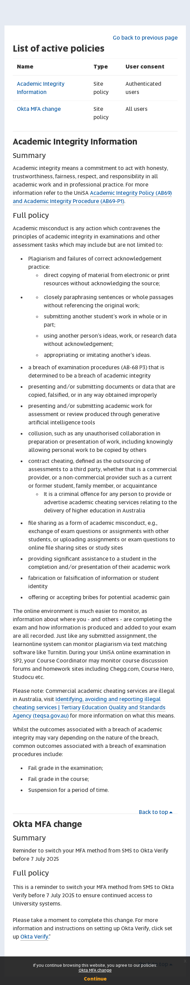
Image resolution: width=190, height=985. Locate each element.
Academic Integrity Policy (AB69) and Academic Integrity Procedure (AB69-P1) (92, 197)
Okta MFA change (39, 109)
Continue (95, 979)
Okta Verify (34, 936)
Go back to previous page (145, 37)
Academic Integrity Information (75, 141)
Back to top (157, 812)
